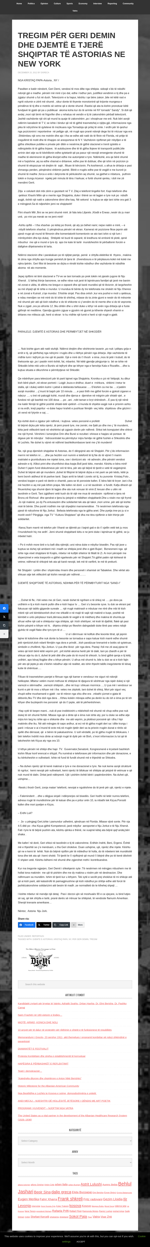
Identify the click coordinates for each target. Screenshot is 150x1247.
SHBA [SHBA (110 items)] (27, 1217)
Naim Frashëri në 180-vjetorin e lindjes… (40, 1015)
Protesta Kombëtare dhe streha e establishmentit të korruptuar (52, 1056)
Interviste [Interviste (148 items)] (36, 1206)
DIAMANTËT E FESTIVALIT (33, 1048)
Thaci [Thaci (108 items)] (90, 1217)
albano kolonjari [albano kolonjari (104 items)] (24, 1185)
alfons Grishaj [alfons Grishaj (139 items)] (37, 1184)
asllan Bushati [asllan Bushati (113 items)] (74, 1185)
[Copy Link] (61, 925)
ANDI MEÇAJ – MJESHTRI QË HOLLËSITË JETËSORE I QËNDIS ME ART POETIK (64, 1100)
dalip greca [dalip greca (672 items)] (61, 1192)
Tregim (93, 939)
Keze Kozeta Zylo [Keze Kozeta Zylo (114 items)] (48, 1206)
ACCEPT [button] (81, 1241)
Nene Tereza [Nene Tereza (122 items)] (30, 1211)
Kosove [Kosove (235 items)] (86, 1206)
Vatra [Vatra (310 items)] (96, 1216)
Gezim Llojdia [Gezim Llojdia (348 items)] (112, 1199)
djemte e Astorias (43, 939)
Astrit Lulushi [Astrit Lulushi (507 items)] (91, 1184)
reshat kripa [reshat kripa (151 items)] (118, 1211)
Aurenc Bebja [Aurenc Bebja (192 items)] (110, 1184)
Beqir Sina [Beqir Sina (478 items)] (42, 1192)
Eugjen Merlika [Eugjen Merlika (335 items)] (28, 1199)
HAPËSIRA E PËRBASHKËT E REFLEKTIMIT (43, 1063)
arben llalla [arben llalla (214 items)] (61, 1184)
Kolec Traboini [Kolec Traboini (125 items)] (62, 1206)
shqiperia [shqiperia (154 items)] (54, 1217)
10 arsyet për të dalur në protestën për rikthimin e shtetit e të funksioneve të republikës (65, 1029)
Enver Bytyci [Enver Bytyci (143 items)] (110, 1192)
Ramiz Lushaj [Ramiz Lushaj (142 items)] (105, 1211)
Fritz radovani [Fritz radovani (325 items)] (92, 1199)
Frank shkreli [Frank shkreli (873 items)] (70, 1198)
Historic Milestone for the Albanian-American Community (48, 1085)
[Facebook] (26, 925)
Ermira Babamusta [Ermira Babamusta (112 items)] (124, 1193)
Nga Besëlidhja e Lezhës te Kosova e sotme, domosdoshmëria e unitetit (57, 1093)
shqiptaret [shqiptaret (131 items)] (64, 1217)
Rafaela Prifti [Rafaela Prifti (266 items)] (60, 1211)
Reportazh (38, 936)
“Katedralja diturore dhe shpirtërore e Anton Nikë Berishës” (49, 1078)
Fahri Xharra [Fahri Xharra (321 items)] (48, 1199)
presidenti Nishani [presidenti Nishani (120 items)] (43, 1211)
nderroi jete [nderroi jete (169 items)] (120, 1206)
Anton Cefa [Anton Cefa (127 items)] (49, 1185)
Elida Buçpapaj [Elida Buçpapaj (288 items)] (82, 1192)
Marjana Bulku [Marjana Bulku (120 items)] (98, 1206)
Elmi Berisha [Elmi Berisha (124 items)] (98, 1192)
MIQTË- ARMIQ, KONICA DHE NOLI (38, 1022)
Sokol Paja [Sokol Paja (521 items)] (78, 1216)
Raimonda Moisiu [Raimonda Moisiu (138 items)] (90, 1211)
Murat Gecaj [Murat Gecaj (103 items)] (109, 1206)
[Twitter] (44, 925)
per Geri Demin (80, 939)
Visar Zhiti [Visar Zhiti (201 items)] (106, 1216)
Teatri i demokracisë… (30, 1071)
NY (70, 939)
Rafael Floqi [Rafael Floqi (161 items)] (76, 1211)
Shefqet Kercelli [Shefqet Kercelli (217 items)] (40, 1216)
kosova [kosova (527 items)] (75, 1205)
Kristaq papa (61, 939)
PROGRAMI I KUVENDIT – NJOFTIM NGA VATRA (45, 1108)
